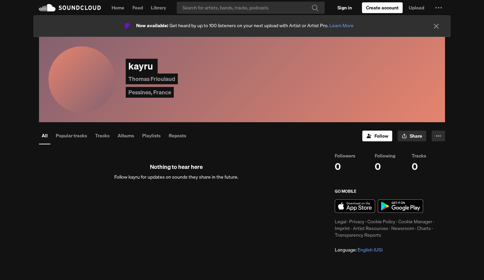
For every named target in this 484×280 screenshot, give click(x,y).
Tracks (102, 135)
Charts (424, 228)
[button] (438, 7)
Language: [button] (358, 249)
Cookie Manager (415, 221)
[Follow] (377, 136)
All (45, 135)
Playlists (151, 135)
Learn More (341, 25)
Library (158, 7)
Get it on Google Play (400, 206)
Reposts (177, 135)
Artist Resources (370, 228)
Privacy (356, 221)
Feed (137, 7)
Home (118, 7)
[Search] (251, 8)
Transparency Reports (358, 235)
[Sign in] (344, 7)
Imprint (342, 228)
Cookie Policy (381, 221)
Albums (126, 135)
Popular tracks (71, 135)
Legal (340, 221)
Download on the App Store (355, 206)
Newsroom (402, 228)
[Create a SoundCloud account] (382, 7)
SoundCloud (70, 7)
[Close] (436, 26)
